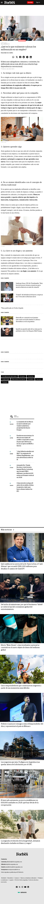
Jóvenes (30, 376)
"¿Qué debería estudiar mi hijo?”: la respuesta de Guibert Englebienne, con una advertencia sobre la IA (25, 455)
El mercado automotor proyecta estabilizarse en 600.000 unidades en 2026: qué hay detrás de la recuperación (19, 802)
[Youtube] (25, 887)
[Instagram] (22, 887)
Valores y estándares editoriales (28, 878)
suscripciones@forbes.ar (14, 869)
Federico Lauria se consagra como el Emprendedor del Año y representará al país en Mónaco (22, 725)
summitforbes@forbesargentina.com (14, 867)
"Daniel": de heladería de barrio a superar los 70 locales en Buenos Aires (29, 295)
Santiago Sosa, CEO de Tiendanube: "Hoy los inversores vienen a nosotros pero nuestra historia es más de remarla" (29, 285)
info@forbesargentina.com (11, 864)
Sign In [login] (38, 2)
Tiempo (38, 379)
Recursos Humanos (18, 379)
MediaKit (3, 878)
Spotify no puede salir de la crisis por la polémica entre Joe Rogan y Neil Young (29, 330)
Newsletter (10, 878)
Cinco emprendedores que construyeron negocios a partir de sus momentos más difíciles (21, 687)
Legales (11, 880)
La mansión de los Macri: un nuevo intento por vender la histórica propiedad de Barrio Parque (25, 426)
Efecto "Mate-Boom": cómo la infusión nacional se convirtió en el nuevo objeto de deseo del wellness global (20, 647)
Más (24, 416)
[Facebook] (17, 887)
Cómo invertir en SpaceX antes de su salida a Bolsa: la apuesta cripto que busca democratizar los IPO (25, 487)
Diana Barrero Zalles (7, 52)
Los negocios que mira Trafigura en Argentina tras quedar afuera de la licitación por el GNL (20, 763)
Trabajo (4, 382)
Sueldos (30, 379)
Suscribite (30, 2)
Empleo (22, 376)
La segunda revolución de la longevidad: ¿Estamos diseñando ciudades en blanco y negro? (20, 842)
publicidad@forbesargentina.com (14, 861)
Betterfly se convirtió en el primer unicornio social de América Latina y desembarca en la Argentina (28, 319)
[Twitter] (19, 887)
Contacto (16, 878)
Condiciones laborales (9, 376)
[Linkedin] (28, 887)
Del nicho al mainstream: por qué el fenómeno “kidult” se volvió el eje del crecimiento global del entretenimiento (22, 607)
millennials (5, 379)
